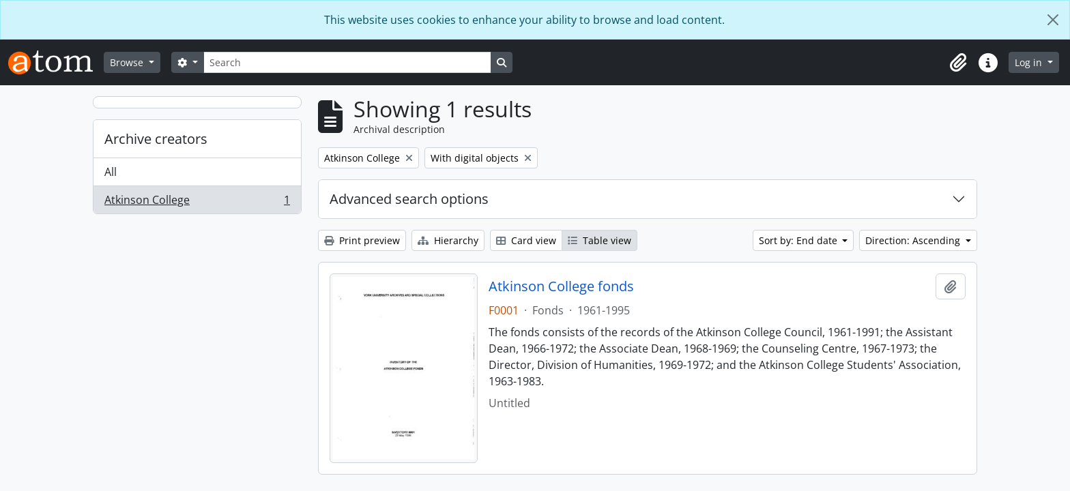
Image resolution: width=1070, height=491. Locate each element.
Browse (128, 62)
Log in (1030, 62)
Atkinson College (197, 202)
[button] (958, 63)
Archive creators (155, 139)
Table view (599, 240)
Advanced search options (409, 199)
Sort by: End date (799, 240)
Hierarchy (448, 240)
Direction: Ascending (914, 240)
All (110, 171)
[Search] (347, 62)
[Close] (1053, 20)
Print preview (362, 240)
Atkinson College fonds (561, 286)
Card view (526, 240)
